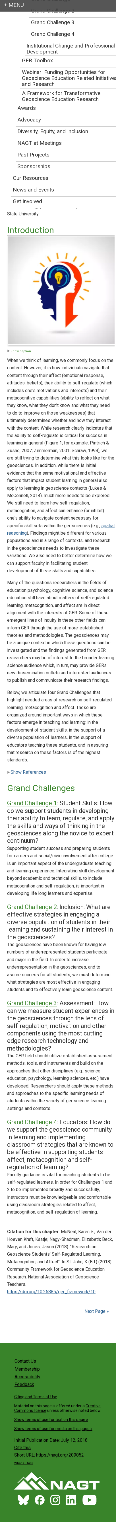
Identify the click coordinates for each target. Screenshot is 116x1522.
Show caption (19, 351)
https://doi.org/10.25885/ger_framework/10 (51, 1291)
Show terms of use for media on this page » (53, 1428)
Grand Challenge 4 (32, 1122)
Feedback (24, 1384)
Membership (27, 1369)
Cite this (22, 1447)
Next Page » (96, 1311)
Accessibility (27, 1376)
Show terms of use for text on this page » (51, 1419)
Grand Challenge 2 (32, 907)
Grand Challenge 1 (32, 803)
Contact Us (25, 1361)
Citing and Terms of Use (35, 1397)
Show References (26, 772)
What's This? (23, 1463)
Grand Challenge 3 (32, 1003)
